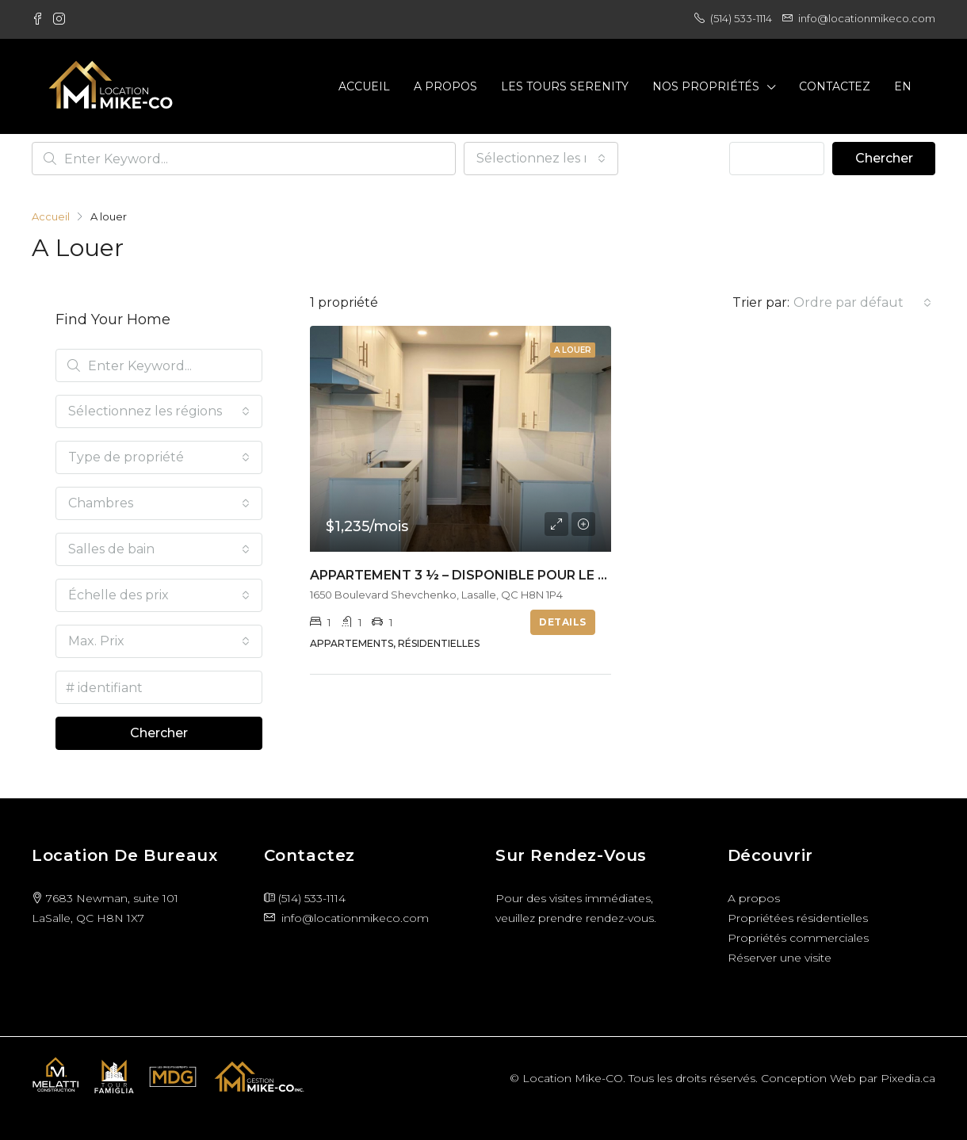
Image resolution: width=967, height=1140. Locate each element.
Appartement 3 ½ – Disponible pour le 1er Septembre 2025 (524, 575)
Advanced (777, 158)
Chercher (884, 158)
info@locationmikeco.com (355, 918)
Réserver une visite (779, 958)
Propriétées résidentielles (798, 918)
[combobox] (541, 158)
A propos (445, 86)
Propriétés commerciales (798, 938)
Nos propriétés (705, 86)
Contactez (834, 86)
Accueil (364, 86)
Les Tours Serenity (565, 86)
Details (562, 622)
